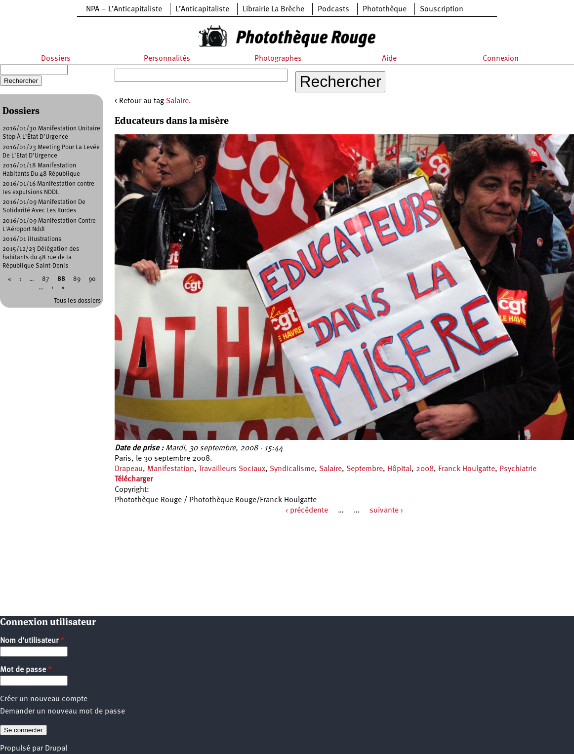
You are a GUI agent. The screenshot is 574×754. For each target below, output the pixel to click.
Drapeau (129, 469)
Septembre (364, 469)
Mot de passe (26, 670)
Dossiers (56, 59)
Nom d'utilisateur (32, 641)
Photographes (278, 59)
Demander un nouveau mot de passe (62, 711)
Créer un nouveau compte (43, 699)
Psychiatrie (517, 469)
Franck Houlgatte (466, 469)
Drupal (56, 749)
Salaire (330, 469)
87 (45, 279)
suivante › (386, 511)
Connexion (501, 59)
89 (77, 279)
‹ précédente (307, 511)
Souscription (441, 9)
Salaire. (178, 101)
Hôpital (399, 469)
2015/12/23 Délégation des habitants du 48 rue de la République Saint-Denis (40, 257)
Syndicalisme (292, 469)
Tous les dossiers (77, 301)
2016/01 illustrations (31, 239)
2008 (425, 469)
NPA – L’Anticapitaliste (124, 9)
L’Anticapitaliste (202, 9)
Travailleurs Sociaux (232, 469)
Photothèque (385, 9)
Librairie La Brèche (273, 9)
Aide (389, 59)
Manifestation (170, 469)
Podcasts (333, 9)
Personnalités (167, 59)
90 (92, 279)
